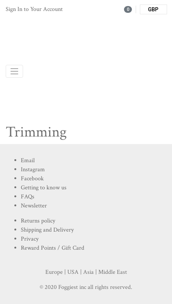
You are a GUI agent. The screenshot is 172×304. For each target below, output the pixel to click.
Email (28, 160)
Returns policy (38, 221)
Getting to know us (44, 188)
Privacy (30, 239)
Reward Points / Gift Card (52, 248)
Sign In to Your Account (34, 9)
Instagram (33, 169)
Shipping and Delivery (47, 230)
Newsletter (34, 206)
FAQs (27, 197)
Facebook (32, 179)
